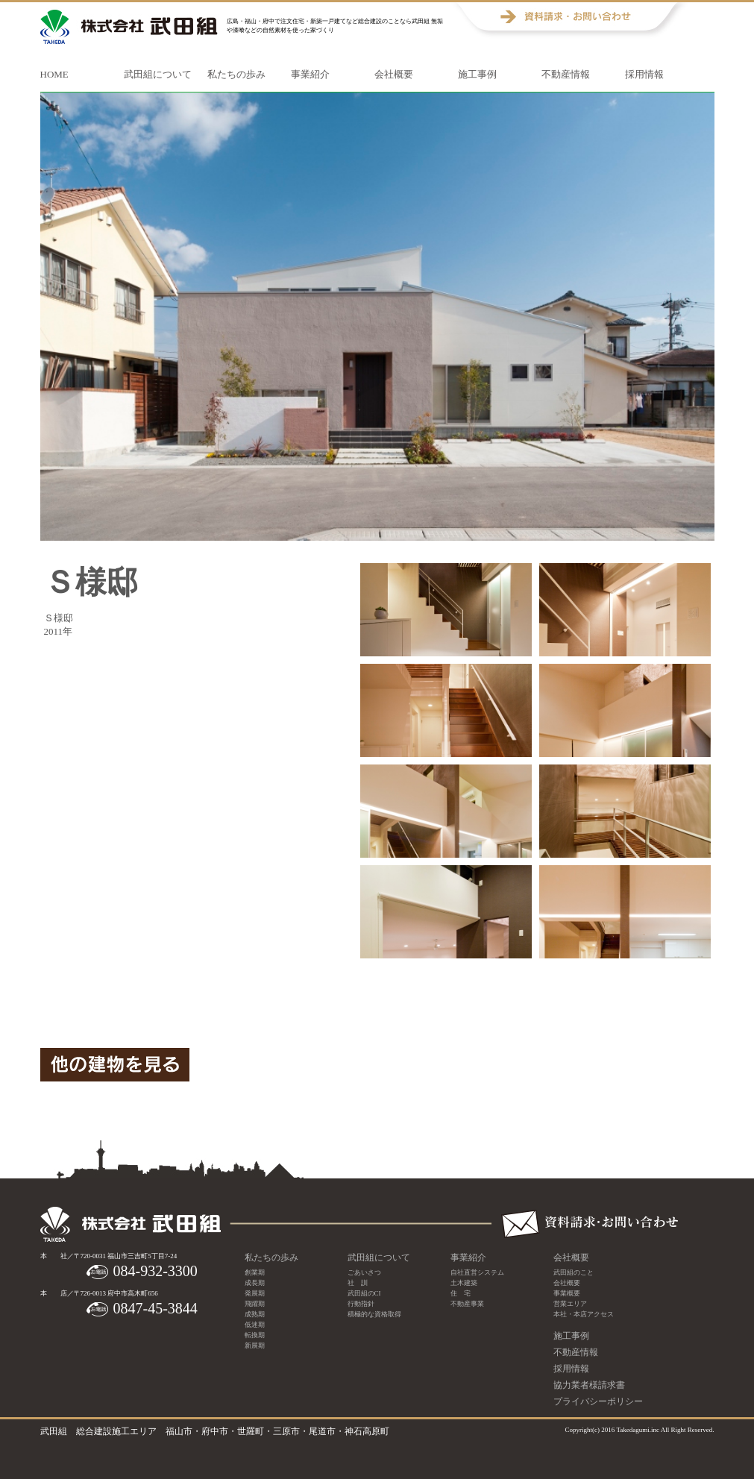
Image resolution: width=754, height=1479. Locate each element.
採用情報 (644, 74)
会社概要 (393, 74)
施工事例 (477, 74)
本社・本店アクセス (583, 1314)
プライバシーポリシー (598, 1401)
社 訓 (358, 1283)
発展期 (255, 1293)
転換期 (255, 1335)
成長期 (255, 1283)
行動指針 (361, 1303)
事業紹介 (310, 74)
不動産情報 (565, 74)
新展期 (255, 1345)
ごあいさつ (364, 1272)
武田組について (158, 74)
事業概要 (566, 1293)
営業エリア (570, 1303)
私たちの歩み (236, 74)
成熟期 (255, 1314)
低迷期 (255, 1324)
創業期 (255, 1272)
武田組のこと (573, 1272)
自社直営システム (477, 1272)
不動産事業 (467, 1303)
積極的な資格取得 (374, 1314)
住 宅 (460, 1293)
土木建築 (463, 1283)
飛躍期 (255, 1303)
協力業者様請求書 (589, 1385)
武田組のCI (364, 1293)
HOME (54, 74)
